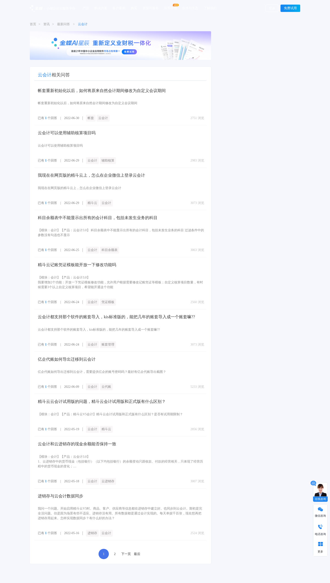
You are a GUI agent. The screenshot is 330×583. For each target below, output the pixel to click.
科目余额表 (110, 249)
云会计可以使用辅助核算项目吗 (67, 133)
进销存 (92, 531)
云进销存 (108, 480)
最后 (137, 552)
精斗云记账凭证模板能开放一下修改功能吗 (77, 264)
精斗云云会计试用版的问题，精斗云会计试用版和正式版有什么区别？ (102, 400)
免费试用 (290, 8)
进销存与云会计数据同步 (60, 494)
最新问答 (63, 24)
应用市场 (170, 8)
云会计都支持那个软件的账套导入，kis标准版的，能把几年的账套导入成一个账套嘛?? (116, 316)
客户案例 (119, 8)
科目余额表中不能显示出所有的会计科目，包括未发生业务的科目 (97, 217)
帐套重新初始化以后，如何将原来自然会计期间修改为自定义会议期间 (102, 90)
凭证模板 (108, 301)
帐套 (91, 118)
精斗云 (92, 202)
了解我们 (210, 8)
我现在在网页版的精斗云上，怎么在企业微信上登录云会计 (91, 175)
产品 (85, 8)
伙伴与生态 (190, 8)
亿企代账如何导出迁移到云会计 (67, 358)
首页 (33, 24)
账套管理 (108, 343)
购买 (134, 8)
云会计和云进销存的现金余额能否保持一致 (77, 443)
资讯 (46, 24)
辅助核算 (108, 160)
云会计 (103, 118)
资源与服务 (151, 8)
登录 (272, 8)
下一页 (126, 552)
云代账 (106, 386)
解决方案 (100, 8)
